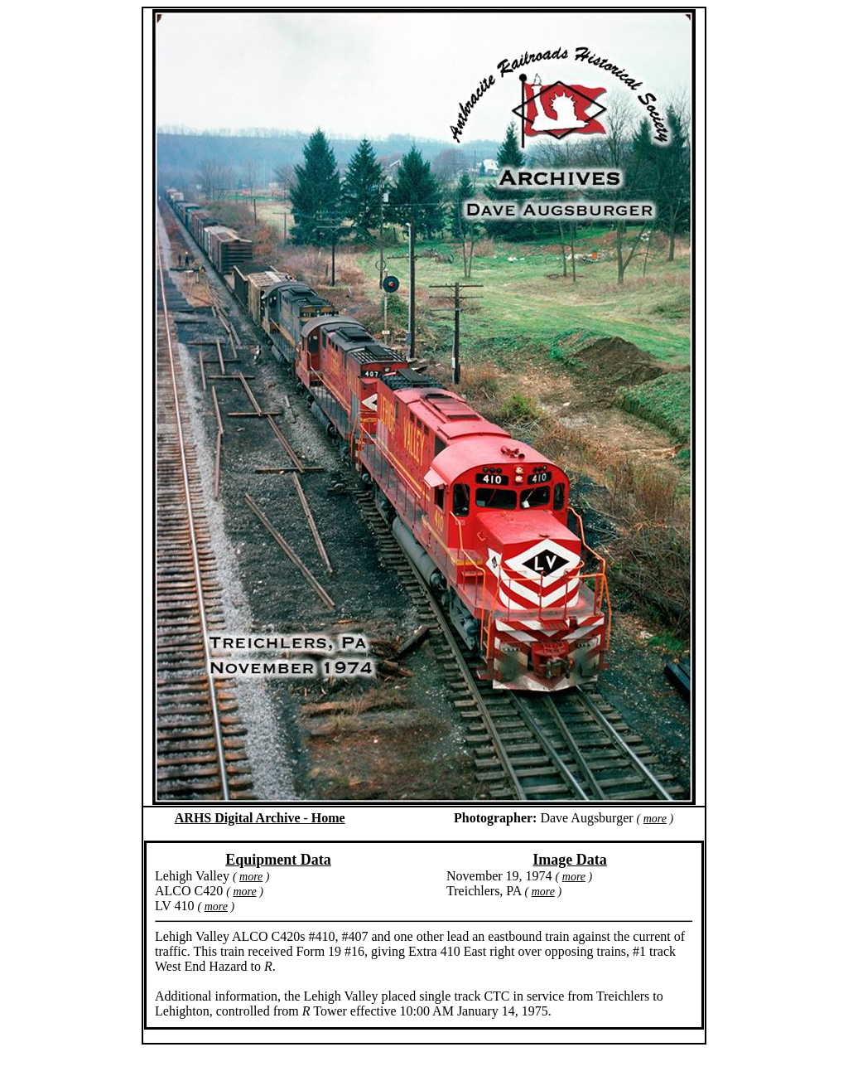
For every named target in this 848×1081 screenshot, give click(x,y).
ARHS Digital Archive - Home (260, 818)
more (655, 818)
